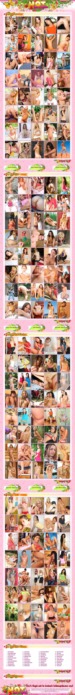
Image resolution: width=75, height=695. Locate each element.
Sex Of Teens (11, 662)
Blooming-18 (59, 656)
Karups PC (59, 662)
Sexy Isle (26, 657)
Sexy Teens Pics (44, 657)
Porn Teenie (26, 653)
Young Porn (26, 651)
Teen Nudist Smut (12, 653)
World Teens (27, 665)
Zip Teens (59, 653)
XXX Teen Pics (44, 665)
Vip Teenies (10, 656)
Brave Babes (11, 651)
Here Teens (43, 653)
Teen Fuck (59, 665)
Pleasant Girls (11, 664)
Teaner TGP (59, 664)
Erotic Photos (44, 659)
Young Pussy (27, 659)
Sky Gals (42, 662)
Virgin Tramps (27, 654)
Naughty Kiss (60, 661)
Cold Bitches (43, 654)
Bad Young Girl (60, 651)
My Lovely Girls (60, 654)
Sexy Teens (59, 657)
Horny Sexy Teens (28, 662)
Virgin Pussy (43, 661)
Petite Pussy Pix (11, 654)
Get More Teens (11, 665)
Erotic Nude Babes (45, 651)
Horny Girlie (27, 664)
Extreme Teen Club (12, 657)
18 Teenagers (27, 661)
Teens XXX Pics (60, 659)
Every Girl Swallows (12, 661)
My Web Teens (44, 664)
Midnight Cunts (27, 656)
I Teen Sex (10, 659)
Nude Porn (43, 656)
